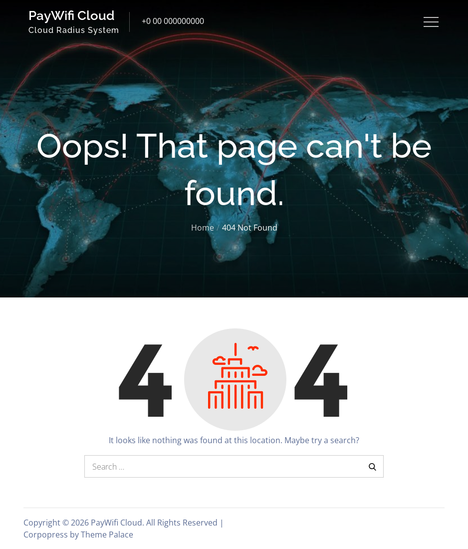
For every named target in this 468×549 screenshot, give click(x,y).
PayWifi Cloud (71, 15)
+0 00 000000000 (173, 20)
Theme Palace (107, 534)
